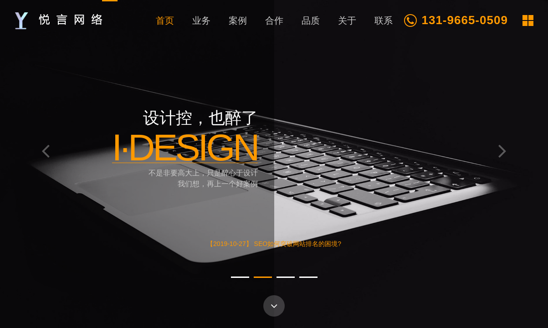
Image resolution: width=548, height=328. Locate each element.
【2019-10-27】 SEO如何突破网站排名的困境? (274, 244)
